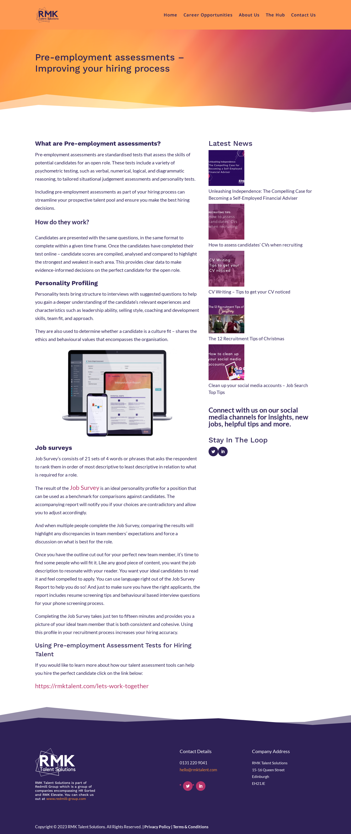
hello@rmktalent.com (198, 769)
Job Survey (84, 487)
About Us (249, 15)
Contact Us (303, 15)
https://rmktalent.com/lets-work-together (92, 686)
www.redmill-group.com (66, 799)
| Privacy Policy (156, 826)
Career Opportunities (208, 15)
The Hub (275, 15)
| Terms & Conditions (189, 826)
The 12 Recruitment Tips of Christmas (246, 338)
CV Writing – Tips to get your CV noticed (249, 291)
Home (170, 15)
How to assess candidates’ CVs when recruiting (256, 244)
